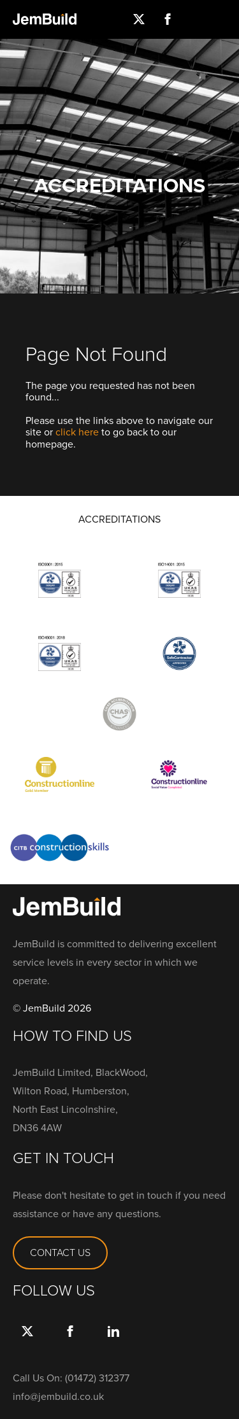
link (113, 1344)
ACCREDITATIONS (119, 519)
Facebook (70, 1344)
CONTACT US (60, 1252)
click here (77, 432)
